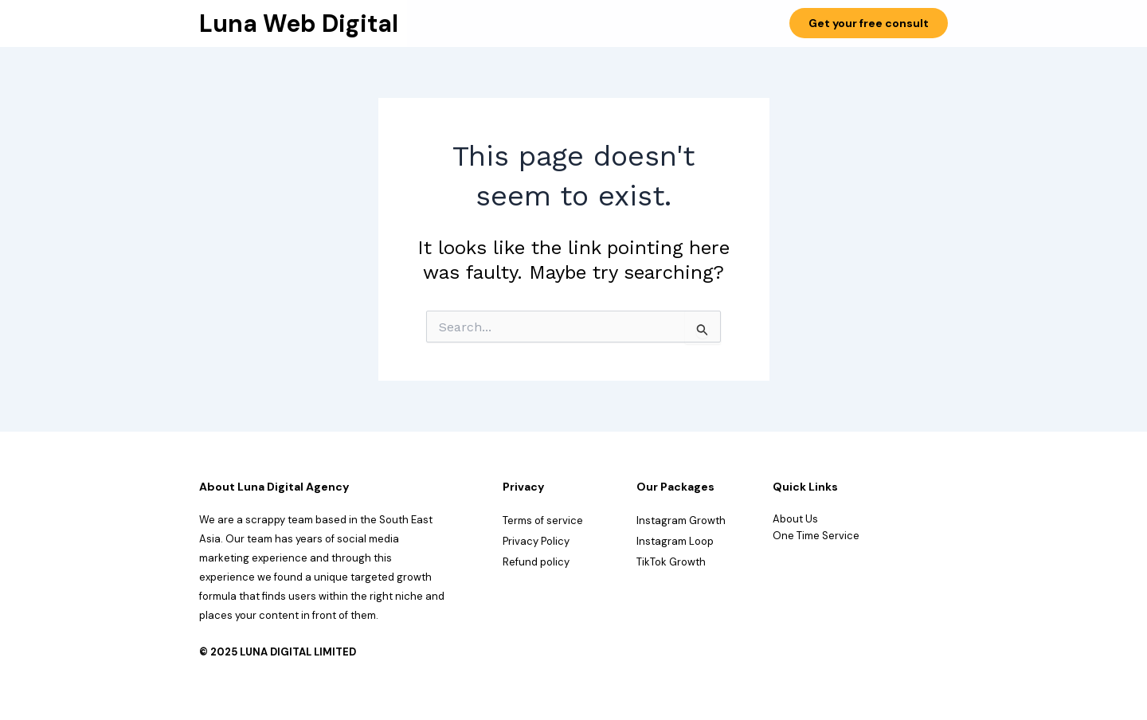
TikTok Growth (671, 562)
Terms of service (543, 520)
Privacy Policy (536, 541)
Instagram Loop (675, 541)
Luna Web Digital (298, 23)
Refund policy (536, 562)
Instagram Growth (681, 520)
